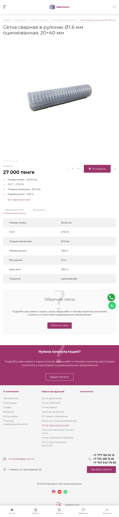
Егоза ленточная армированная (59, 420)
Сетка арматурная (52, 398)
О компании (11, 391)
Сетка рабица (49, 407)
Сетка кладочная (51, 402)
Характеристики (14, 209)
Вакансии (8, 411)
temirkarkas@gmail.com (21, 459)
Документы (39, 209)
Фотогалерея (10, 416)
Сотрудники (10, 402)
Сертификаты (10, 398)
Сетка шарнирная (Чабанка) (57, 437)
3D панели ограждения (55, 416)
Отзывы (7, 407)
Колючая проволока (53, 411)
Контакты (86, 391)
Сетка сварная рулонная (55, 425)
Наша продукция (53, 391)
